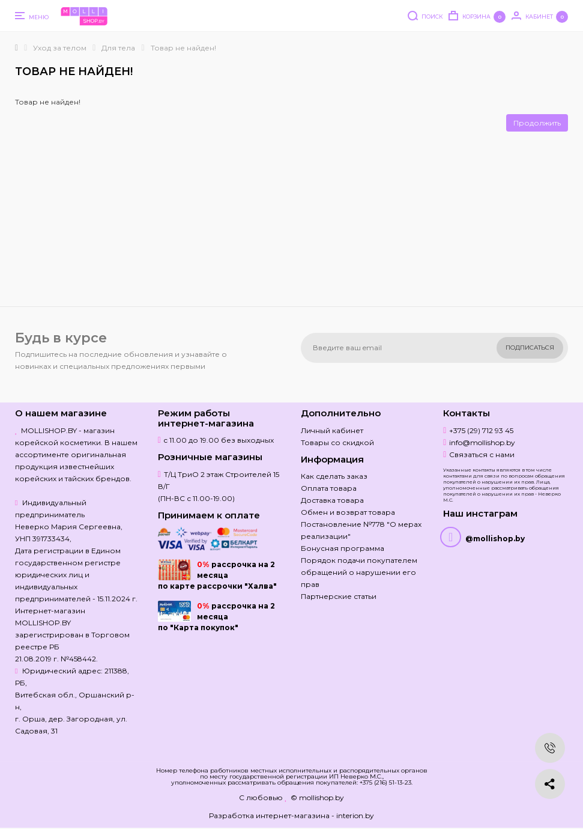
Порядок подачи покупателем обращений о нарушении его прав (359, 572)
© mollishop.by (317, 797)
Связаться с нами (482, 454)
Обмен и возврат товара (348, 512)
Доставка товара (332, 500)
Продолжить (537, 122)
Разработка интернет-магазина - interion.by (291, 815)
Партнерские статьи (338, 596)
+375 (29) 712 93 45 (481, 430)
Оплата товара (329, 488)
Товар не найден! (183, 47)
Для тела (118, 47)
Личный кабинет (332, 430)
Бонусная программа (342, 548)
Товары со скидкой (337, 442)
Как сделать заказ (334, 476)
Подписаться (530, 347)
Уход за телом (59, 47)
